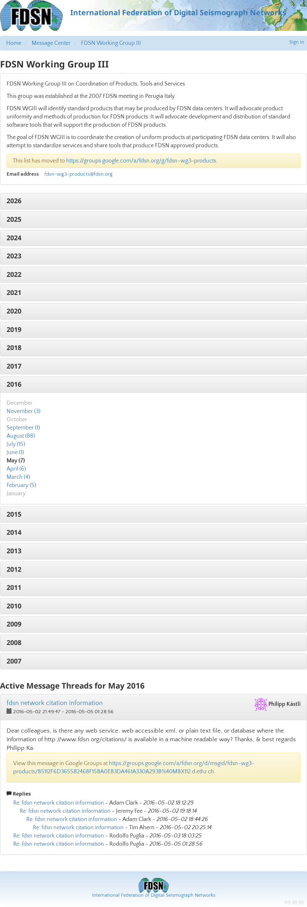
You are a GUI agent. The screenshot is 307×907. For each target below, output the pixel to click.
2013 (14, 550)
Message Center (51, 43)
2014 (14, 532)
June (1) (15, 452)
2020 (14, 310)
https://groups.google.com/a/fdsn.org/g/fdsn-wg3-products (141, 161)
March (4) (18, 477)
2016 (14, 384)
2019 (14, 329)
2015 (14, 514)
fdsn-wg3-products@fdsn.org (78, 174)
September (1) (23, 428)
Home (13, 43)
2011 (14, 587)
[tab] (153, 201)
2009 (14, 624)
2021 (14, 292)
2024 (14, 237)
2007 (14, 661)
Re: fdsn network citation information (58, 803)
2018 (14, 347)
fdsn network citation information (55, 703)
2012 (14, 569)
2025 (14, 219)
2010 (14, 605)
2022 (14, 274)
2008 (14, 642)
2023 (14, 255)
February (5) (21, 485)
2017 (14, 366)
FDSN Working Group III (111, 43)
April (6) (16, 469)
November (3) (23, 411)
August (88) (21, 436)
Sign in (296, 42)
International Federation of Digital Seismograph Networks (153, 895)
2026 (14, 200)
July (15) (16, 444)
